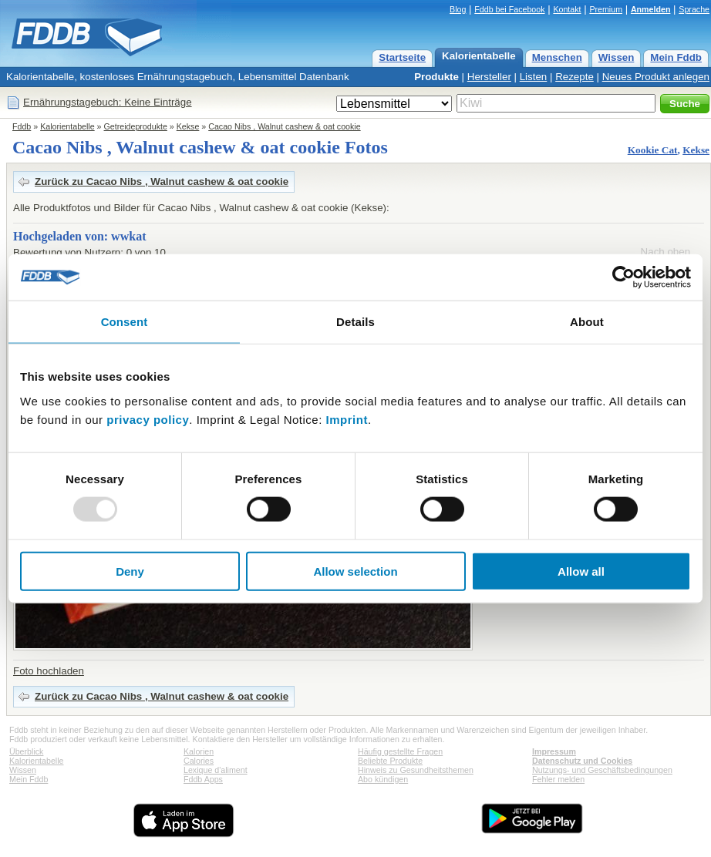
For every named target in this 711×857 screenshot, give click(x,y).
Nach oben (665, 251)
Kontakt (567, 9)
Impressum (554, 751)
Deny (130, 570)
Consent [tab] (124, 321)
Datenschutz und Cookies (582, 760)
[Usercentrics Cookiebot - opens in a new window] (623, 277)
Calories (199, 760)
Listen (534, 76)
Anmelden (651, 9)
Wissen (616, 57)
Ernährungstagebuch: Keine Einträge (107, 102)
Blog (458, 9)
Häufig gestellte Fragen (400, 751)
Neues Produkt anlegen (655, 76)
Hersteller (489, 76)
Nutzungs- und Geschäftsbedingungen (602, 770)
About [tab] (587, 321)
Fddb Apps (203, 779)
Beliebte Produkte (390, 760)
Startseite (402, 57)
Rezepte (574, 76)
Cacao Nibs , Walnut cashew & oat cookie (284, 126)
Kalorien (199, 751)
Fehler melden (558, 779)
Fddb (21, 126)
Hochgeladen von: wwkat (79, 236)
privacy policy (147, 418)
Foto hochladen (48, 671)
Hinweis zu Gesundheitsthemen (415, 770)
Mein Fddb (676, 57)
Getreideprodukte (135, 126)
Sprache (694, 9)
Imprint (347, 418)
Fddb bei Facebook (509, 9)
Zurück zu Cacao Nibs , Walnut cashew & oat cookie (161, 181)
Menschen (557, 57)
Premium (605, 9)
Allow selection (355, 570)
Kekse (188, 126)
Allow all (581, 570)
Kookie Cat (653, 150)
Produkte (436, 76)
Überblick (26, 751)
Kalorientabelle (479, 56)
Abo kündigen (383, 779)
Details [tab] (355, 321)
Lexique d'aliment (216, 770)
